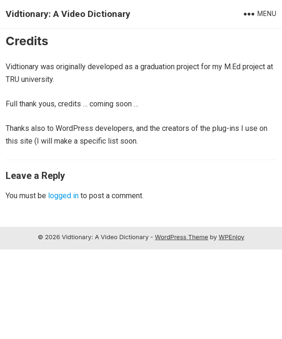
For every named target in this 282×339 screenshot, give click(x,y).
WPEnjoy (232, 237)
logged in (63, 195)
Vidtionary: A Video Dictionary (68, 13)
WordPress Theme (181, 237)
